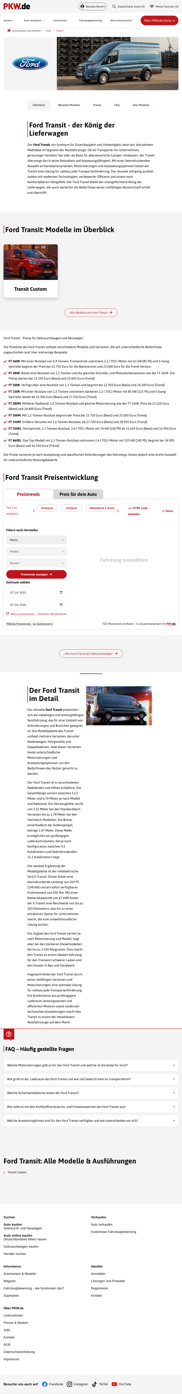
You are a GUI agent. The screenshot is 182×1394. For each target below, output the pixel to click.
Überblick (39, 105)
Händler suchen (15, 1254)
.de (171, 624)
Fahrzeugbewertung (90, 20)
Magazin (10, 1281)
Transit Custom (15, 1172)
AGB (7, 1344)
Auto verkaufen (102, 1224)
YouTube (125, 1384)
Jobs (7, 1330)
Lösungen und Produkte (108, 1281)
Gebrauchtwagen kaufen (21, 1246)
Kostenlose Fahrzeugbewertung (113, 1232)
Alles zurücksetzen (20, 613)
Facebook (56, 1384)
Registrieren (99, 1288)
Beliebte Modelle (69, 105)
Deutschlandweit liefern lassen (47, 1237)
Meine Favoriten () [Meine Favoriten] (164, 6)
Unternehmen (13, 1315)
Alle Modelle (141, 105)
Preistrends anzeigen (36, 574)
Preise (97, 105)
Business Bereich (93, 6)
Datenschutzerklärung (19, 1352)
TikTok (103, 1384)
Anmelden (98, 1274)
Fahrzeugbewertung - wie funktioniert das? (34, 1288)
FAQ (117, 105)
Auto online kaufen (121, 20)
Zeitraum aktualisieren (52, 613)
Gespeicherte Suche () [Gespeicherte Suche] (128, 6)
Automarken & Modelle (20, 1274)
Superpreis (11, 1295)
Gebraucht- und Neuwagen (47, 1226)
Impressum (11, 1359)
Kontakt (96, 1295)
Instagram (81, 1384)
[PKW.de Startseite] (9, 30)
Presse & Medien (16, 1323)
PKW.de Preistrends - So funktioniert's (29, 623)
